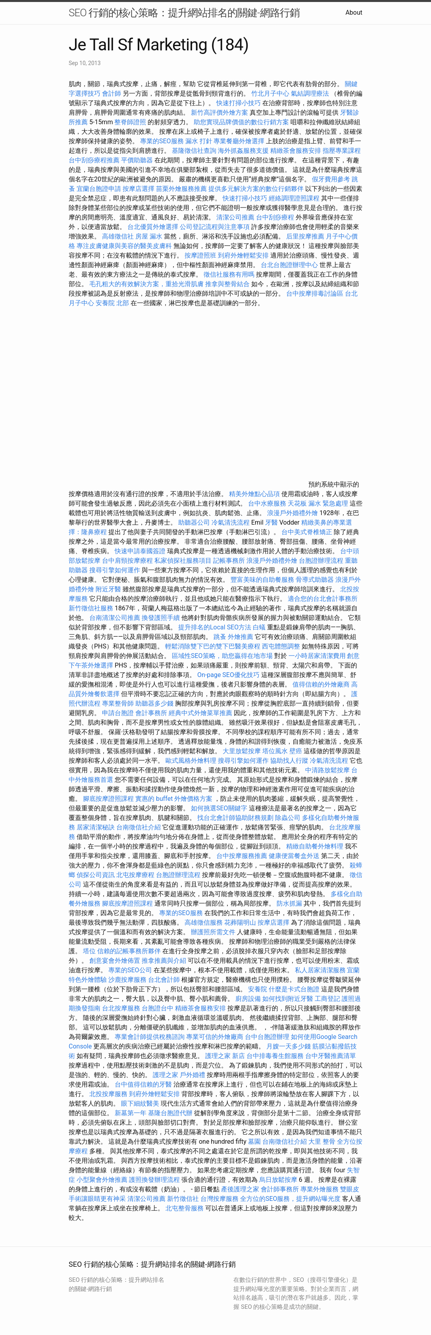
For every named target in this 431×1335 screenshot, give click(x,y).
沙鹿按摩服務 (128, 979)
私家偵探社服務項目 (183, 560)
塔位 (89, 951)
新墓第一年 (130, 1113)
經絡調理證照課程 (294, 198)
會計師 (111, 93)
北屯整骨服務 (185, 1208)
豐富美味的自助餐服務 (262, 579)
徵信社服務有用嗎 (229, 274)
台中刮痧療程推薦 (95, 160)
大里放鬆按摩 (242, 751)
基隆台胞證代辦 (170, 1113)
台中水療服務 (268, 503)
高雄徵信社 (118, 236)
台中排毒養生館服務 (275, 1056)
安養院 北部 (112, 303)
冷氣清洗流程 (231, 522)
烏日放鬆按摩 (279, 1179)
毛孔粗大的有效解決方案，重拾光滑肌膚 (146, 284)
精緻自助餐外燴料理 (315, 846)
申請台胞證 (118, 713)
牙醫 (271, 522)
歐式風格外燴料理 (191, 760)
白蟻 (259, 627)
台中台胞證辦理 (267, 1037)
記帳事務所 (229, 560)
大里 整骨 (321, 1141)
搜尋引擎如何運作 (114, 570)
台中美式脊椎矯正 (307, 532)
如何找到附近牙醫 (287, 998)
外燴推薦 (240, 637)
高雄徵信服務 (204, 922)
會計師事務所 (280, 1189)
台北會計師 (164, 979)
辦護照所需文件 (213, 932)
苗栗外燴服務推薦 (181, 188)
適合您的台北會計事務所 (323, 598)
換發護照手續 (161, 617)
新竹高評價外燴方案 (219, 112)
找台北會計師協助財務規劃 (235, 817)
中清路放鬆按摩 (328, 770)
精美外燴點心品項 (255, 494)
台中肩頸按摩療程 (128, 560)
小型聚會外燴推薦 (102, 1179)
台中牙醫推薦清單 (330, 1056)
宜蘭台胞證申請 (99, 188)
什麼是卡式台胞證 (294, 989)
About (353, 12)
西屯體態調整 (282, 646)
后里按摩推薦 (305, 236)
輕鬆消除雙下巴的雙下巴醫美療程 (212, 646)
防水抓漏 (289, 903)
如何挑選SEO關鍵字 (219, 808)
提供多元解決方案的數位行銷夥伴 (256, 188)
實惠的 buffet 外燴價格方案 (173, 798)
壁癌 (295, 751)
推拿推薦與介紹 (164, 960)
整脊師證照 (130, 122)
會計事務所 (151, 713)
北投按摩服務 (108, 1094)
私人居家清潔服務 (320, 970)
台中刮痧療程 (276, 217)
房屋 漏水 (148, 236)
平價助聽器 (137, 160)
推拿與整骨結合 (227, 284)
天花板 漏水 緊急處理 (318, 503)
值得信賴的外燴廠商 (321, 684)
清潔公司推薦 (235, 217)
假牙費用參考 (331, 179)
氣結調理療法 (310, 93)
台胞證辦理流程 (321, 560)
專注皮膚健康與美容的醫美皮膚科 (124, 246)
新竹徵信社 (183, 1198)
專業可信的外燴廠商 (214, 1037)
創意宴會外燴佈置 (114, 960)
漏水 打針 (198, 141)
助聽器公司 (194, 522)
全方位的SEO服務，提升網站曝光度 (290, 1198)
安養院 (257, 989)
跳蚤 (220, 637)
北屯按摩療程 (136, 875)
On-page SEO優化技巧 (228, 675)
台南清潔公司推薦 (114, 617)
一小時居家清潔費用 (317, 656)
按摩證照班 (200, 255)
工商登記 (327, 998)
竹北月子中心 (270, 93)
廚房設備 (248, 998)
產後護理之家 (240, 1189)
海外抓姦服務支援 (243, 150)
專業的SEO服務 (162, 141)
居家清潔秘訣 (96, 827)
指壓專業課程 (342, 150)
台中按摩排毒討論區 (315, 293)
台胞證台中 (157, 1008)
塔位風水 (275, 751)
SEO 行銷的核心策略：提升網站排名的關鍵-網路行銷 (184, 13)
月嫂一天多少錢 (288, 1046)
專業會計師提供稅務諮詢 (150, 1037)
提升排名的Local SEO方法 (214, 627)
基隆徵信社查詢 (194, 150)
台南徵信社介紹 (138, 827)
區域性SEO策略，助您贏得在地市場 (222, 656)
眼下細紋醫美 (140, 1103)
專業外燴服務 (319, 1189)
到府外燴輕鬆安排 (243, 255)
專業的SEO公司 (130, 970)
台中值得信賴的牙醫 (143, 1084)
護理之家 (165, 1075)
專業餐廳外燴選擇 (240, 141)
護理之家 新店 (225, 1056)
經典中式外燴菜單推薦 (200, 713)
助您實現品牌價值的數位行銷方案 (241, 122)
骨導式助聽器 (315, 579)
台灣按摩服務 (220, 1198)
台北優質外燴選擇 (152, 227)
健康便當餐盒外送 (294, 856)
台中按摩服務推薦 (242, 856)
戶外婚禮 (192, 1075)
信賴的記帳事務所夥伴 (129, 951)
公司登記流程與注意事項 (215, 227)
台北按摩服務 (122, 1008)
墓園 (254, 1141)
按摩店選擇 (139, 188)
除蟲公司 (287, 817)
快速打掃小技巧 (238, 103)
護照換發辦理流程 (154, 1179)
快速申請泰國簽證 (140, 551)
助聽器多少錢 (154, 703)
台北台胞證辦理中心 (289, 265)
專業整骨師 (118, 703)
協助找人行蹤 (289, 760)
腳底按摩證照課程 (109, 798)
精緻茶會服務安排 (295, 150)
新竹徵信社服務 (91, 608)
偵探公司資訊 (96, 875)
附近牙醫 (108, 589)
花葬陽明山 (240, 922)
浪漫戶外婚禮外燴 (292, 513)
